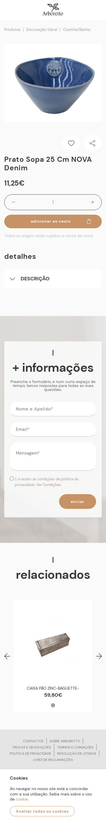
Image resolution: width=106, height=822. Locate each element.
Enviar (78, 501)
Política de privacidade (30, 753)
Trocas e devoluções (31, 747)
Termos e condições (75, 747)
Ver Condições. (49, 484)
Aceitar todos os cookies (42, 811)
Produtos (12, 29)
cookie (22, 799)
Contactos (33, 741)
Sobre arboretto (64, 741)
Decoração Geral (41, 29)
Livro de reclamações (53, 760)
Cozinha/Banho (76, 29)
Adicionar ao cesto (61, 221)
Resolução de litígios (76, 753)
